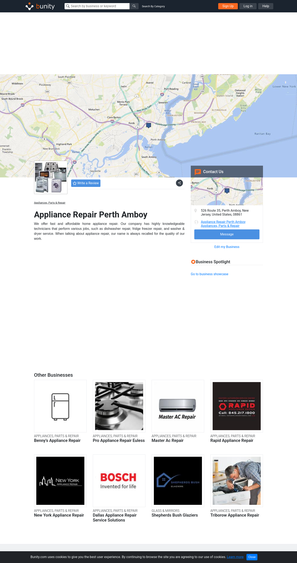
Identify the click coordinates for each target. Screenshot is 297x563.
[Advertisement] (148, 43)
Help (265, 6)
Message (226, 234)
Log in (248, 6)
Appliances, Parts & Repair (49, 202)
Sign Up (228, 6)
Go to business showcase (209, 274)
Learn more (235, 557)
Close (252, 557)
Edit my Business (226, 247)
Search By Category (153, 6)
